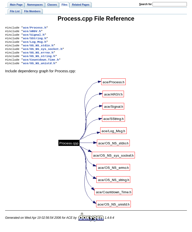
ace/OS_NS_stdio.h (38, 48)
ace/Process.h (34, 28)
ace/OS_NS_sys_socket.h (42, 52)
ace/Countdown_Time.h (41, 65)
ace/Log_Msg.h (34, 44)
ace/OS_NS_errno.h (38, 56)
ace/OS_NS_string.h (39, 61)
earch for (145, 4)
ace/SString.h (34, 40)
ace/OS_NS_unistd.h (39, 69)
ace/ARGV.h (32, 32)
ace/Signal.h (33, 36)
